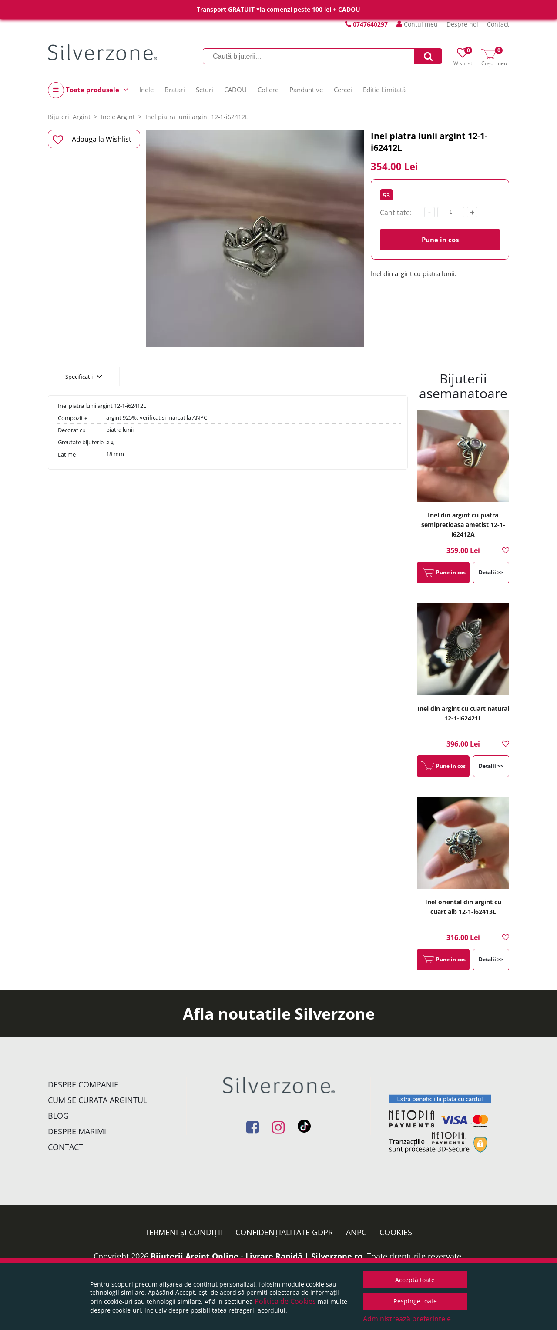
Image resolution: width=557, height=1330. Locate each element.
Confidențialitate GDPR (284, 1232)
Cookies (395, 1232)
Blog (58, 1115)
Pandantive (306, 89)
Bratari (174, 89)
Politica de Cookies (285, 1301)
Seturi (204, 89)
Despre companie (83, 1084)
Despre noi (462, 24)
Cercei (343, 89)
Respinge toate (415, 1301)
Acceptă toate (415, 1280)
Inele (146, 89)
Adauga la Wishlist (92, 139)
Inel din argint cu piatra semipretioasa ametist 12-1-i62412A (463, 524)
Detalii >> (491, 572)
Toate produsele (88, 90)
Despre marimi (77, 1131)
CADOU (235, 89)
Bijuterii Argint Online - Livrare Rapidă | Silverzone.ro (256, 1256)
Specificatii (83, 376)
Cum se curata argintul (97, 1100)
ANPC (356, 1232)
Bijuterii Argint (69, 117)
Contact (498, 24)
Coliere (268, 89)
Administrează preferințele (407, 1318)
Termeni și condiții (183, 1232)
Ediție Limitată (384, 89)
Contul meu (417, 24)
